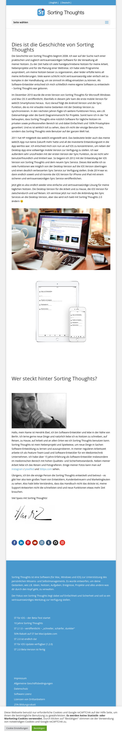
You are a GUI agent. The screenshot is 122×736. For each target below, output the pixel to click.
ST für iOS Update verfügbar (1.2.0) (33, 644)
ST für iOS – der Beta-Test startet (32, 617)
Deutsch (66, 2)
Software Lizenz (23, 694)
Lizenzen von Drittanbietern (29, 699)
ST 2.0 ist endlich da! (25, 639)
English (53, 2)
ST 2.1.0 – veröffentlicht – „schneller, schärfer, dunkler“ (44, 628)
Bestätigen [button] (39, 728)
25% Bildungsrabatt (25, 704)
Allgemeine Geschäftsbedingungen (33, 683)
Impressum (20, 678)
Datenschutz (21, 688)
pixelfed (29, 469)
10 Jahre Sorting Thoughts (28, 623)
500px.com (46, 469)
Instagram (17, 469)
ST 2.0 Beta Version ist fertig (29, 649)
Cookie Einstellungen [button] (17, 728)
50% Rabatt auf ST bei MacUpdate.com (35, 633)
